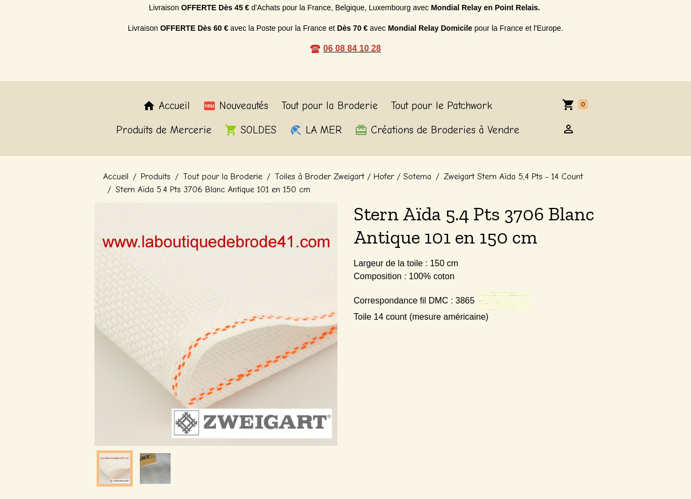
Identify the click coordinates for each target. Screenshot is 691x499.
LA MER (315, 130)
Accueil (166, 105)
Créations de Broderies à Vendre (437, 130)
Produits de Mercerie (164, 130)
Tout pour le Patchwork (441, 106)
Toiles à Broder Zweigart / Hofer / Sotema (353, 176)
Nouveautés (235, 105)
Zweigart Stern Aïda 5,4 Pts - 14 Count (513, 176)
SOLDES (250, 130)
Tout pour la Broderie (329, 106)
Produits (156, 176)
